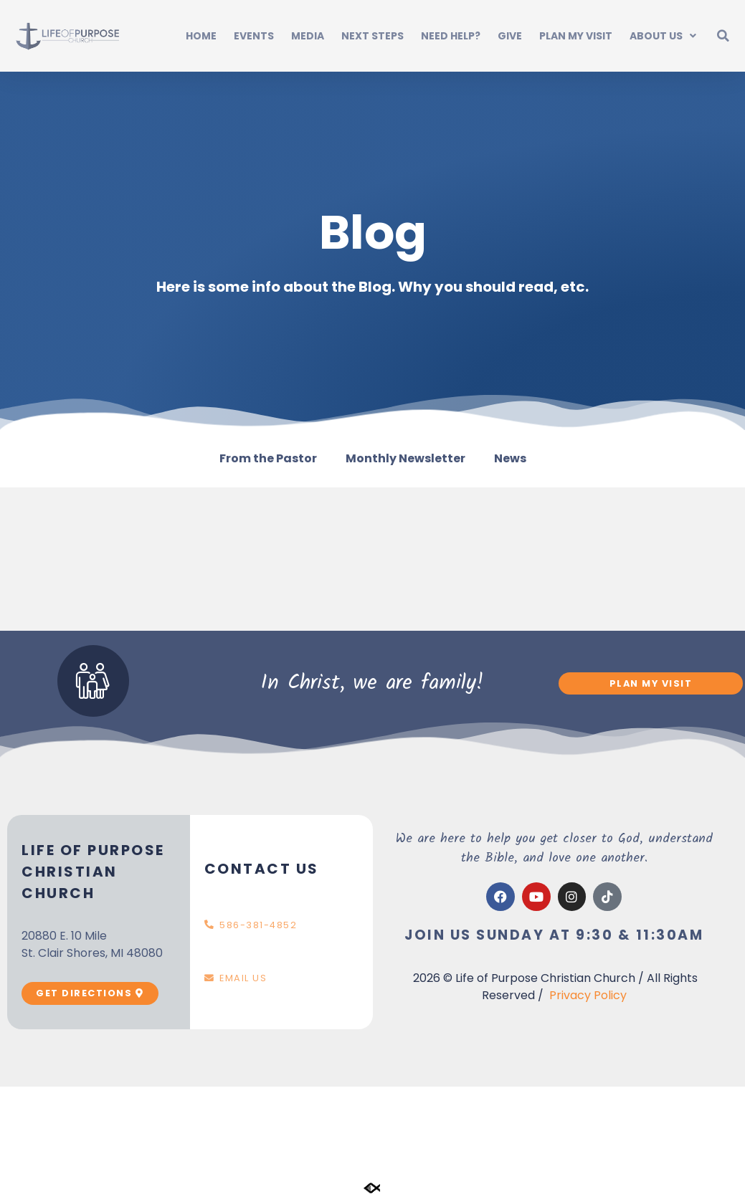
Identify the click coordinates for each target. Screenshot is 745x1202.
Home (201, 36)
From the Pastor (268, 458)
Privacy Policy (588, 995)
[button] (723, 36)
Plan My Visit (575, 36)
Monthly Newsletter (405, 458)
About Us (663, 36)
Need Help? (450, 36)
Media (307, 36)
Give (510, 36)
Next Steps (372, 36)
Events (254, 36)
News (510, 458)
